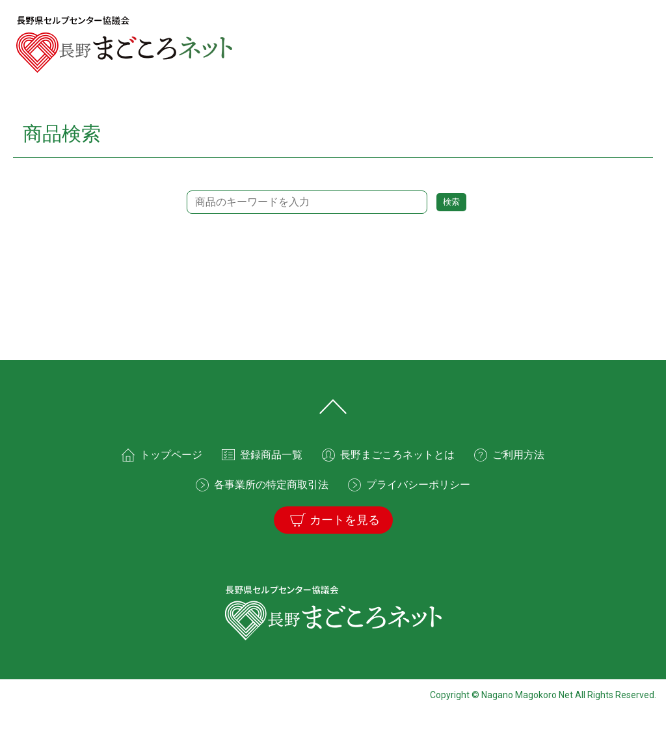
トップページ (171, 454)
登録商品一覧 (271, 454)
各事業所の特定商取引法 (271, 484)
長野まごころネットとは (397, 454)
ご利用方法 (518, 454)
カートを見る (345, 520)
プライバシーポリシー (418, 484)
